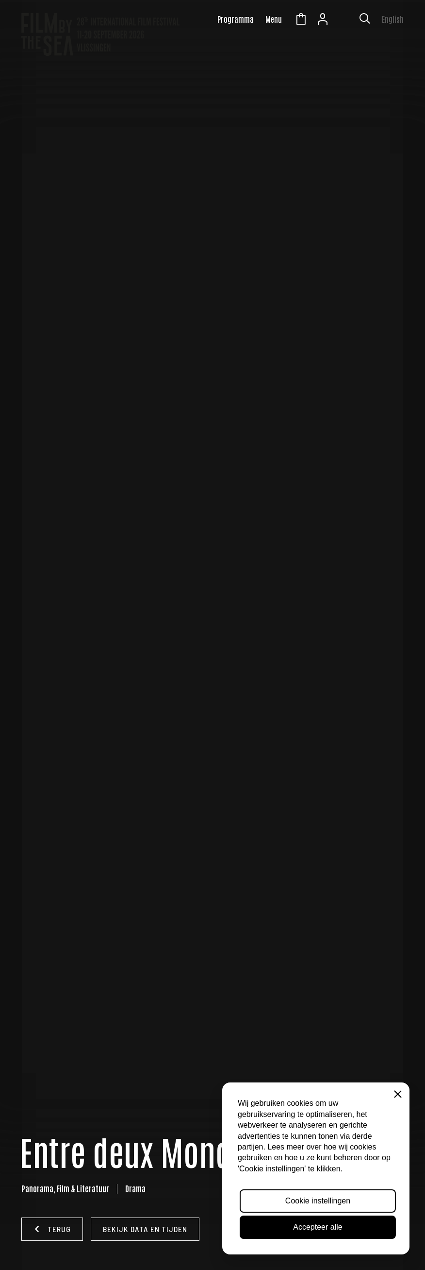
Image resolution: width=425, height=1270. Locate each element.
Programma (235, 19)
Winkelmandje (301, 20)
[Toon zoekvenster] (365, 20)
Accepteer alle (317, 1227)
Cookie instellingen (317, 1201)
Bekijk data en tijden (145, 1229)
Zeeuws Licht (344, 20)
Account (322, 20)
